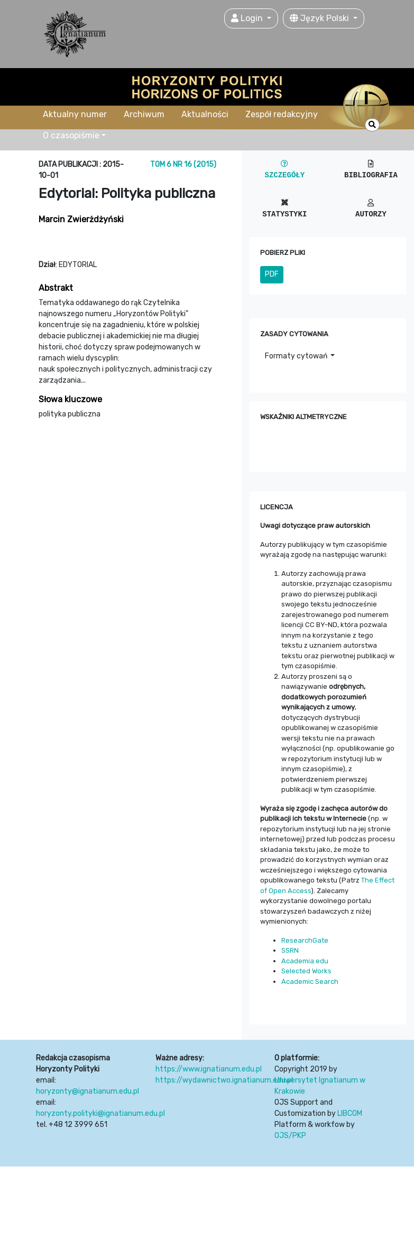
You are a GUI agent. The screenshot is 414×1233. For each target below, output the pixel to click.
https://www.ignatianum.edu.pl (208, 1069)
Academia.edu (304, 961)
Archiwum (144, 114)
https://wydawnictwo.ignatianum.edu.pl (224, 1080)
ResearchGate (304, 940)
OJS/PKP (290, 1135)
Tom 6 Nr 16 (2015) (183, 164)
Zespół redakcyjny (281, 114)
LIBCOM (349, 1113)
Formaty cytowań (297, 356)
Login (248, 18)
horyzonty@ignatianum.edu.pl (87, 1091)
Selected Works (306, 971)
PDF (272, 274)
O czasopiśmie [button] (71, 135)
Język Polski (320, 18)
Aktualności (204, 114)
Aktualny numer (75, 114)
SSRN (290, 950)
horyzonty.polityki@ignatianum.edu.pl (100, 1113)
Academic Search (309, 981)
